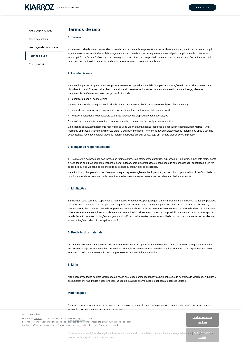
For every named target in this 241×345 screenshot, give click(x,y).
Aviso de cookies (38, 39)
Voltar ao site (202, 7)
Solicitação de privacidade (43, 47)
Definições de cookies (120, 321)
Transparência (37, 64)
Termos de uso (38, 55)
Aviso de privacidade (40, 30)
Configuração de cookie (202, 335)
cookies (38, 318)
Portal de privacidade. (109, 325)
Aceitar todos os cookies (202, 320)
